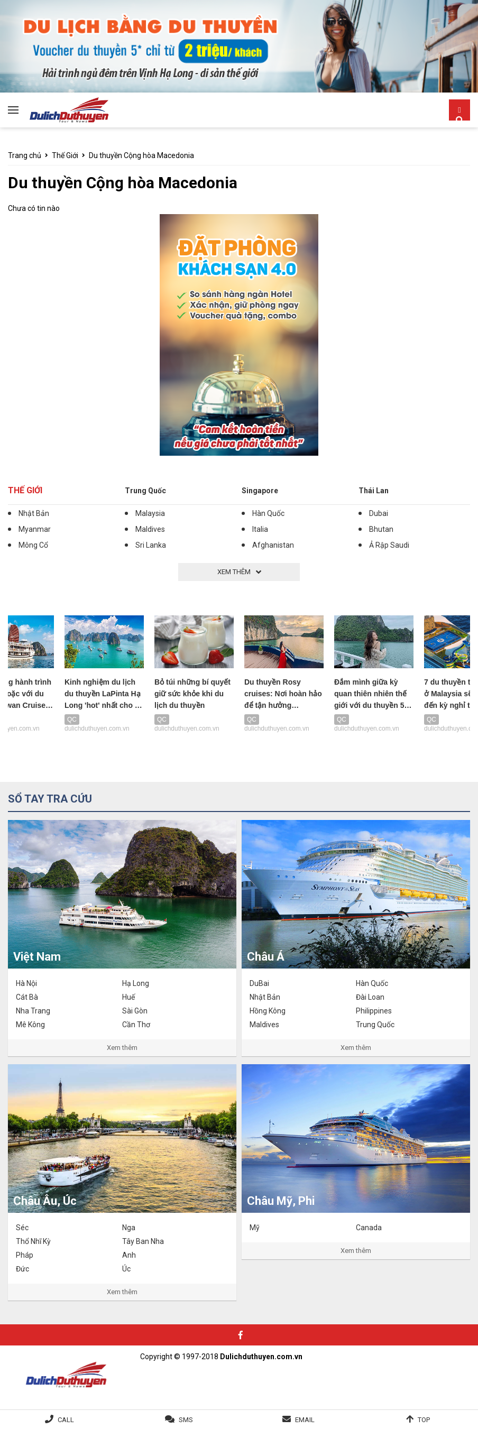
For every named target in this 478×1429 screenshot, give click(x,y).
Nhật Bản (34, 513)
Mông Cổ (33, 545)
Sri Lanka (150, 545)
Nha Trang (33, 1011)
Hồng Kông (268, 1011)
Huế (128, 997)
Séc (22, 1227)
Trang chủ (24, 155)
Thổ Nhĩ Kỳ (33, 1241)
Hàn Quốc (268, 513)
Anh (129, 1255)
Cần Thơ (136, 1024)
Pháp (24, 1255)
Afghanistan (273, 545)
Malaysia (150, 513)
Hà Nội (26, 983)
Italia (260, 529)
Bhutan (381, 529)
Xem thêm (122, 1048)
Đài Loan (370, 997)
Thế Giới (65, 155)
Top (424, 1420)
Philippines (374, 1011)
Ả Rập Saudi (389, 545)
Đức (22, 1269)
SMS (186, 1420)
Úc (126, 1269)
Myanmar (35, 529)
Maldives (150, 529)
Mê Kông (30, 1024)
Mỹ (255, 1227)
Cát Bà (27, 997)
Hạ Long (135, 983)
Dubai (378, 513)
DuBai (259, 983)
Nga (128, 1227)
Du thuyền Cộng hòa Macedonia (141, 155)
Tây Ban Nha (143, 1241)
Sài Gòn (135, 1011)
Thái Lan (373, 490)
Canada (369, 1227)
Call (66, 1420)
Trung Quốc (145, 490)
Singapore (260, 490)
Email (305, 1420)
